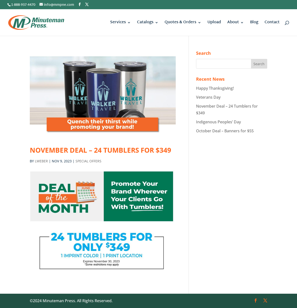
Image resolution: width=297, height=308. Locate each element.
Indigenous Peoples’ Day (218, 122)
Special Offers (88, 161)
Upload (214, 23)
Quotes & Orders (180, 23)
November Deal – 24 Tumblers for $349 (100, 150)
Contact (272, 23)
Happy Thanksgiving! (215, 88)
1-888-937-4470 (23, 5)
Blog (254, 23)
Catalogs (145, 23)
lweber (41, 161)
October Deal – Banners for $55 (225, 131)
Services (118, 23)
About (233, 23)
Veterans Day (208, 97)
